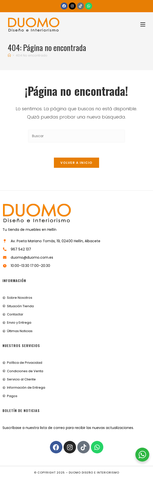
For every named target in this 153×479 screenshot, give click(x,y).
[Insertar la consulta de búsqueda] (76, 136)
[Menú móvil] (141, 24)
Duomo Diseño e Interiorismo (94, 473)
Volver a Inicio (76, 162)
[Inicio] (9, 55)
